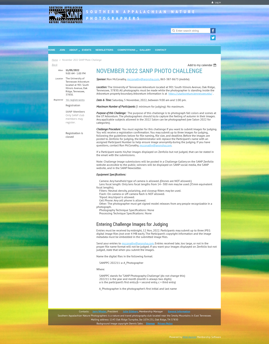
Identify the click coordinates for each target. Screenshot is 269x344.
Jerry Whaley (99, 311)
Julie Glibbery (130, 311)
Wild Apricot (189, 337)
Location (59, 78)
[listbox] (202, 65)
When (60, 70)
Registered (58, 99)
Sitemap (150, 323)
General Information (179, 311)
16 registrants (75, 100)
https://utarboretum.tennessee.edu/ (190, 93)
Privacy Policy (165, 323)
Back (54, 65)
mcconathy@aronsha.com (143, 79)
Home (55, 59)
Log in (218, 2)
